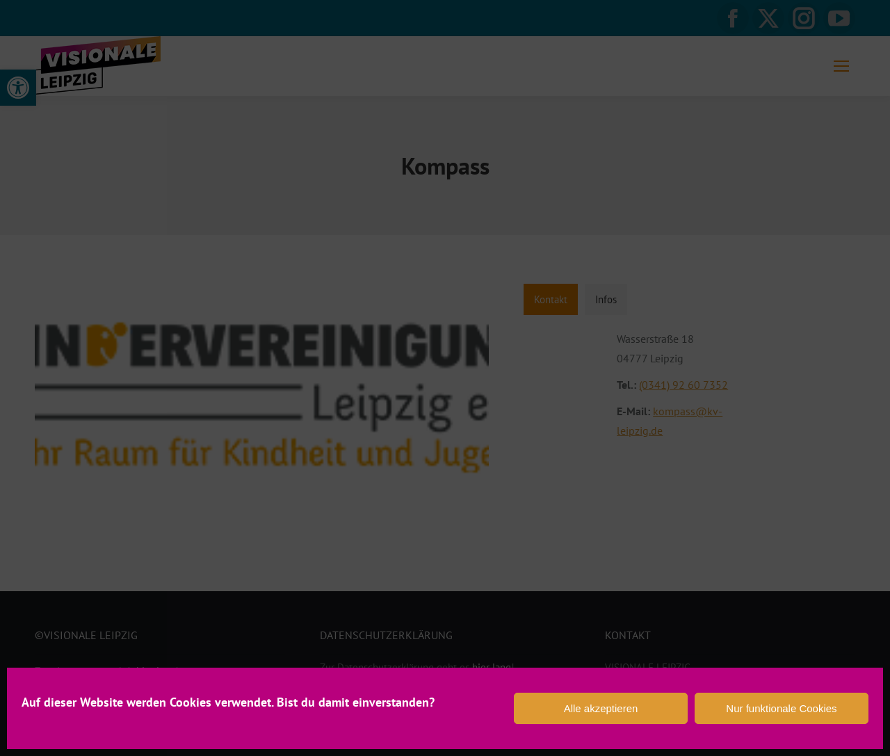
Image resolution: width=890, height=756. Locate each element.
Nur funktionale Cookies (781, 708)
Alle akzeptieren (601, 708)
